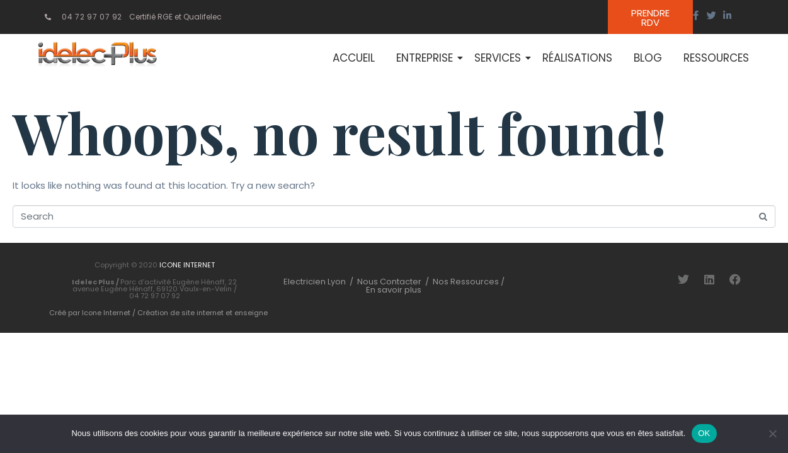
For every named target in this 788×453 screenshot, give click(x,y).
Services (499, 57)
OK (704, 433)
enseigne (251, 313)
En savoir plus (393, 290)
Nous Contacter (389, 282)
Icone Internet (106, 313)
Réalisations (577, 57)
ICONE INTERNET (187, 265)
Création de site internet (180, 313)
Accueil (354, 57)
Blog (648, 57)
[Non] (772, 433)
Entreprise (426, 57)
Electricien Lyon (314, 282)
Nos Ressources (467, 282)
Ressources (716, 57)
